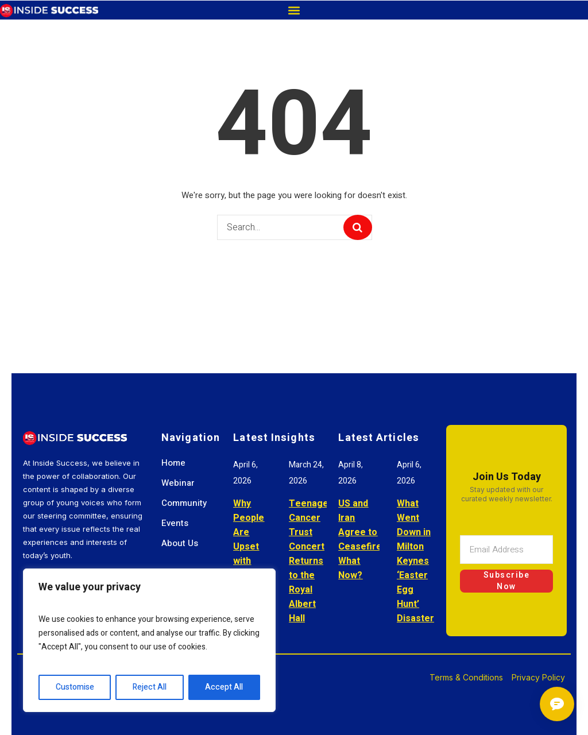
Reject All (150, 687)
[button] (293, 10)
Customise (75, 687)
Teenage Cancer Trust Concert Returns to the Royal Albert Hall (308, 561)
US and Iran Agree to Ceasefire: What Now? (361, 539)
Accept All (224, 687)
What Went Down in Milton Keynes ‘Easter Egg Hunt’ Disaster (415, 561)
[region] (149, 640)
